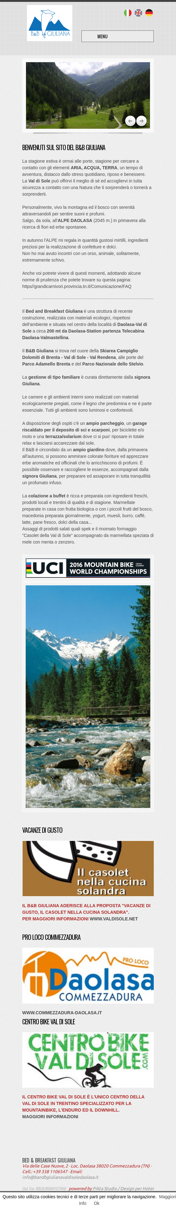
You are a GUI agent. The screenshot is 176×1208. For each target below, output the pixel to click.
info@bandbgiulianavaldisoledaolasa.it (60, 1177)
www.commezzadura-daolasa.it (62, 1012)
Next (130, 121)
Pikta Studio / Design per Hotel (123, 1188)
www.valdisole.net (114, 918)
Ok (97, 1203)
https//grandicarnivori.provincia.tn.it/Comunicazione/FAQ (77, 286)
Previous (141, 121)
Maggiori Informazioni (50, 1116)
